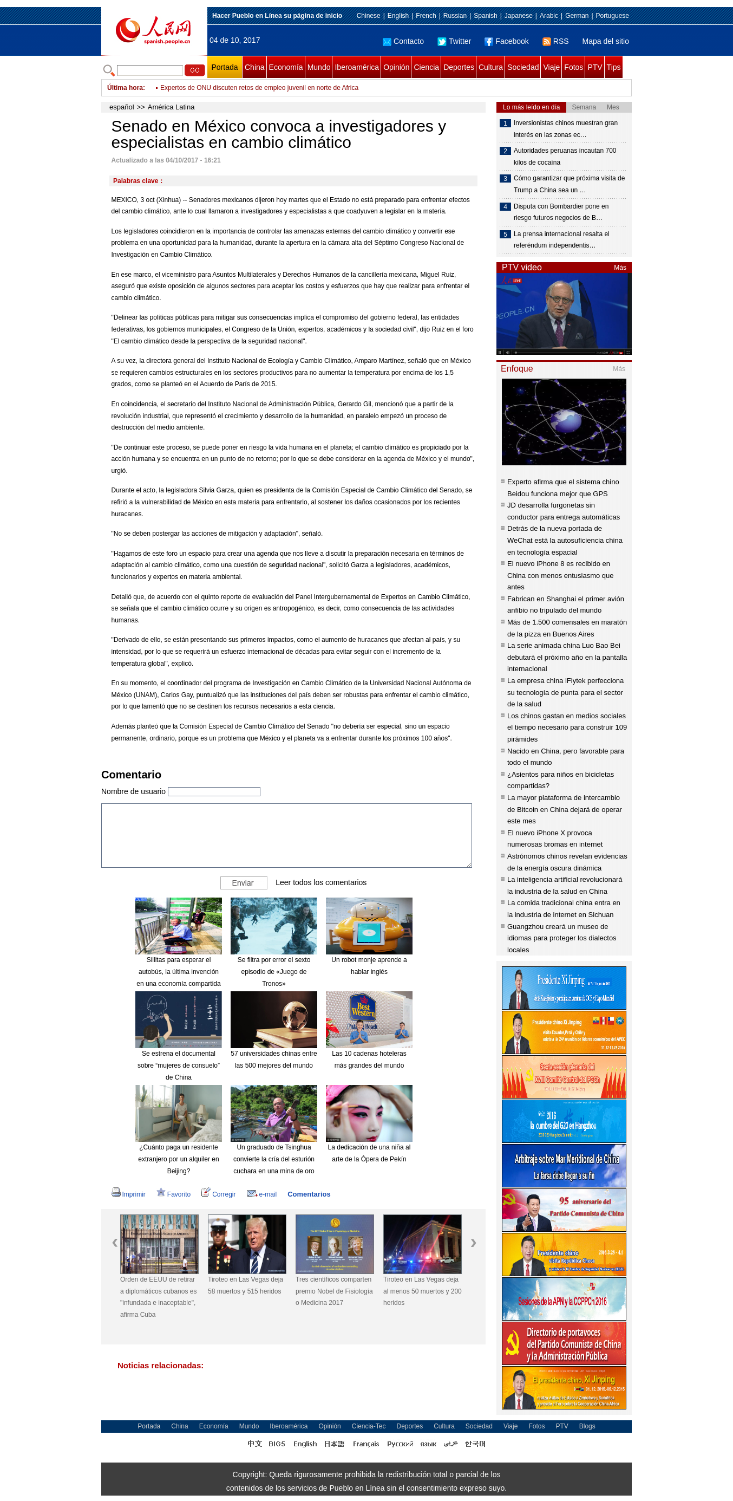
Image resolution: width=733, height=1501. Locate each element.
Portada (224, 67)
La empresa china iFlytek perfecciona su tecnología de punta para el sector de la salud (565, 692)
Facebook (506, 41)
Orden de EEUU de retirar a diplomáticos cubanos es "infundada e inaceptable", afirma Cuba (158, 1297)
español (121, 107)
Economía (286, 67)
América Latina (171, 107)
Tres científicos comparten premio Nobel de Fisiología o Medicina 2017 (334, 1291)
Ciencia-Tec (369, 1426)
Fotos (573, 67)
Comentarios (308, 1194)
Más (620, 267)
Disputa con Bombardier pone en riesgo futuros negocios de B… (561, 212)
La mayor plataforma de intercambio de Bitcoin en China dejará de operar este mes (564, 809)
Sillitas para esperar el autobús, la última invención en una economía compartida (178, 971)
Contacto (403, 41)
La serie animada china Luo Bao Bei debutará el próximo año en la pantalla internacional (567, 657)
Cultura (491, 67)
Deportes (458, 67)
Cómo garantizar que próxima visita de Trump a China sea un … (569, 184)
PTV (594, 67)
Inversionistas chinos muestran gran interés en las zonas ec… (566, 129)
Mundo (319, 67)
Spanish (485, 16)
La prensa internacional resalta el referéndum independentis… (562, 240)
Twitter (454, 41)
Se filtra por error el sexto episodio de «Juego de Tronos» (274, 971)
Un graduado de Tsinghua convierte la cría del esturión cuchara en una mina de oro (274, 1158)
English (398, 16)
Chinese (369, 16)
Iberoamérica (357, 67)
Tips (614, 67)
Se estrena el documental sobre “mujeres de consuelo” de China (179, 1065)
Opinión (396, 67)
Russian (455, 16)
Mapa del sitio (606, 41)
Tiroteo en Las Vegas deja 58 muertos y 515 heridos (245, 1285)
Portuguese (612, 16)
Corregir (218, 1194)
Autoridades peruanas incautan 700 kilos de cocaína (565, 156)
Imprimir (129, 1194)
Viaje (551, 67)
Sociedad (523, 67)
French (426, 16)
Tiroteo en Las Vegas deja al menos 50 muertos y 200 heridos (422, 1291)
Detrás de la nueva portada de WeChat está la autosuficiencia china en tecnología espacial (565, 540)
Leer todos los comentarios (321, 882)
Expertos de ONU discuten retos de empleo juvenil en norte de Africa (259, 94)
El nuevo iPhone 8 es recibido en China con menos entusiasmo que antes (560, 575)
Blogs (587, 1426)
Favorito (173, 1194)
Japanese (519, 16)
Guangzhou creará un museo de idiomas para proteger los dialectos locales (562, 938)
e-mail (262, 1194)
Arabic (549, 16)
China (255, 67)
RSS (555, 41)
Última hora (125, 88)
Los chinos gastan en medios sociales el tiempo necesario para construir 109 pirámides (567, 727)
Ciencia (426, 67)
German (576, 16)
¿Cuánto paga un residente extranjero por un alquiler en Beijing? (178, 1158)
